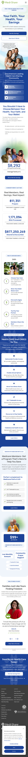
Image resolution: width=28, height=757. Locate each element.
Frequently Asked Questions (7, 699)
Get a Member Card (18, 699)
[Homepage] (9, 2)
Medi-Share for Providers (19, 693)
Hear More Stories (14, 644)
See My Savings (14, 33)
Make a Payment (17, 697)
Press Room (3, 716)
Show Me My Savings (14, 177)
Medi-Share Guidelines (6, 697)
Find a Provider (17, 691)
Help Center (16, 701)
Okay (14, 747)
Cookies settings (14, 743)
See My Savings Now (14, 674)
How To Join (4, 693)
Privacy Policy (4, 714)
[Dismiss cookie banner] (23, 728)
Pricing (2, 691)
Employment (4, 712)
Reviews (3, 695)
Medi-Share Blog (4, 701)
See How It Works (14, 38)
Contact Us (3, 718)
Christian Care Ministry (6, 709)
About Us (3, 707)
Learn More (14, 438)
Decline (14, 751)
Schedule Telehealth (18, 695)
